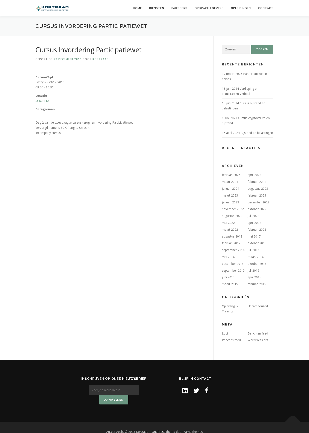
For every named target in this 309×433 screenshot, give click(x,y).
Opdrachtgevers (209, 8)
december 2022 (258, 202)
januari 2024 (230, 188)
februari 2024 (257, 182)
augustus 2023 (258, 188)
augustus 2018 (232, 236)
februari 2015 (257, 284)
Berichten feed (258, 333)
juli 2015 (253, 270)
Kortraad (100, 59)
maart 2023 (230, 195)
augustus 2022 (232, 216)
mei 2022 (228, 223)
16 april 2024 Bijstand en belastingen (247, 133)
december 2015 (233, 264)
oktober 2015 (257, 264)
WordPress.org (258, 340)
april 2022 (254, 223)
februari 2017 (231, 243)
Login (226, 333)
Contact (266, 8)
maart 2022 (230, 229)
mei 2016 (228, 257)
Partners (179, 8)
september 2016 (233, 250)
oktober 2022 (257, 209)
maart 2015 (230, 284)
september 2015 (233, 270)
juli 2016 (253, 250)
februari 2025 (231, 175)
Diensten (156, 8)
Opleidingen (241, 8)
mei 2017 (254, 236)
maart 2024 (230, 182)
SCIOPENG (42, 101)
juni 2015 (228, 277)
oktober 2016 (257, 243)
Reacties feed (231, 340)
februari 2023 (257, 195)
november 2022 (233, 209)
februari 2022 (257, 229)
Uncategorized (258, 306)
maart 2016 (256, 257)
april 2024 (254, 175)
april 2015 (254, 277)
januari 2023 (230, 202)
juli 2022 (253, 216)
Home (137, 8)
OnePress (158, 423)
